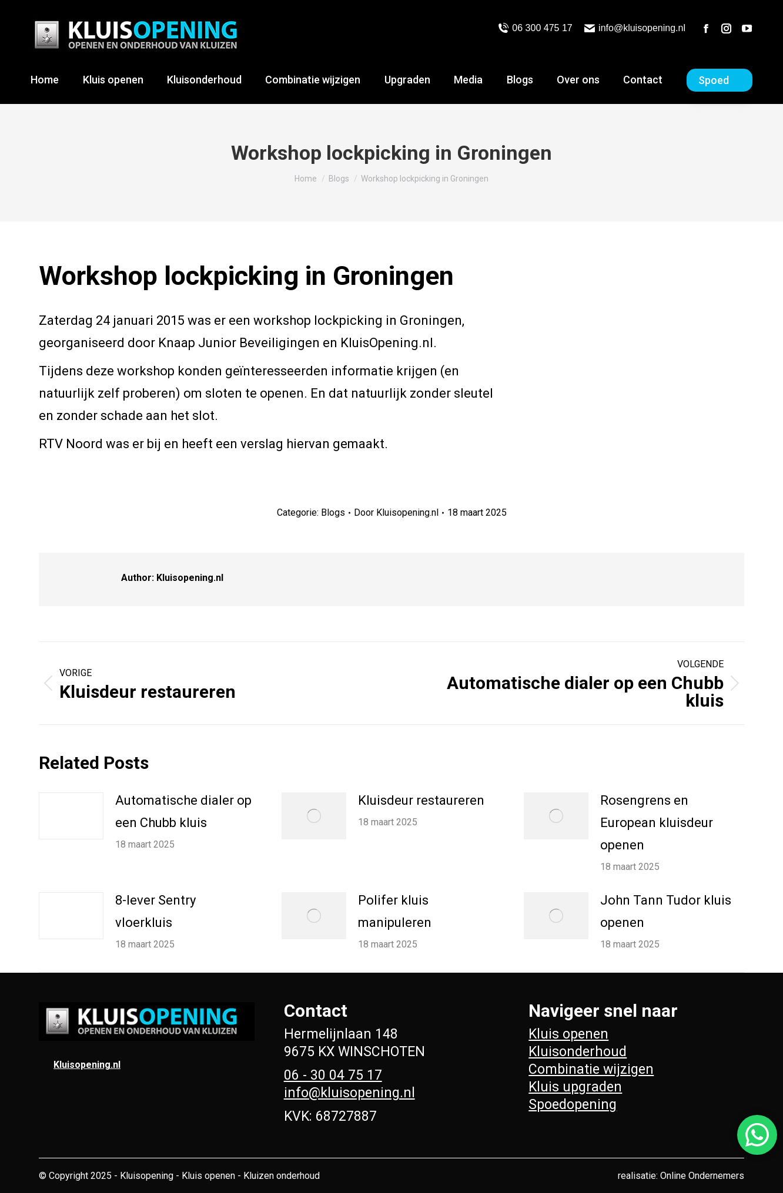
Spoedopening (572, 1105)
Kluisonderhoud (577, 1052)
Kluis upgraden (575, 1087)
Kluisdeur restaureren (421, 800)
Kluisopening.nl (87, 1064)
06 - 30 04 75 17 (333, 1075)
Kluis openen (568, 1034)
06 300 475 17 (535, 28)
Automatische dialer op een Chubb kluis (183, 811)
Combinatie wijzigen (591, 1069)
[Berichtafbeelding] (71, 815)
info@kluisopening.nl (634, 28)
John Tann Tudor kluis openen (665, 911)
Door (396, 512)
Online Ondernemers (702, 1175)
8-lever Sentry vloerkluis (155, 911)
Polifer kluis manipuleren (394, 911)
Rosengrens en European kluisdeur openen (656, 822)
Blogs (333, 512)
